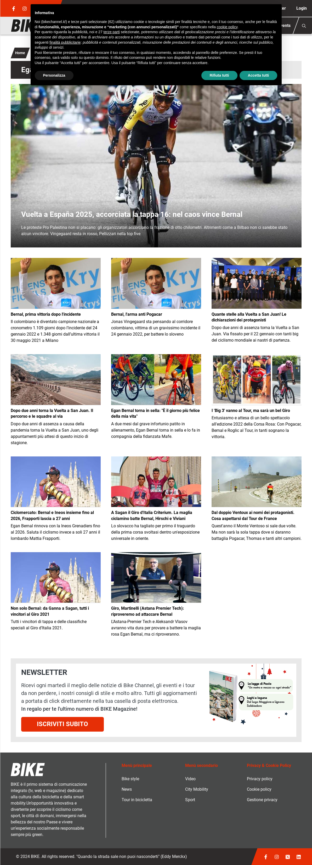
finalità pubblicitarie (65, 42)
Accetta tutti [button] (258, 75)
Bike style (130, 778)
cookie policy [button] (227, 27)
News (127, 789)
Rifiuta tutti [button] (219, 75)
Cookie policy (259, 789)
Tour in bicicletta (137, 799)
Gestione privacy (262, 799)
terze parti (112, 32)
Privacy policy (260, 778)
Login (301, 8)
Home (20, 53)
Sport (190, 799)
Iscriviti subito (62, 724)
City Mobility (196, 789)
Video (190, 778)
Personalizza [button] (54, 75)
